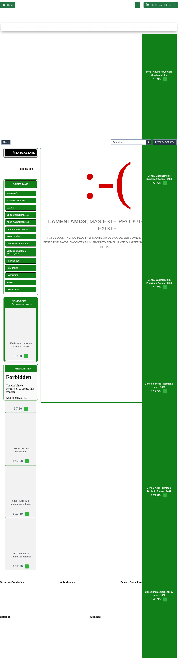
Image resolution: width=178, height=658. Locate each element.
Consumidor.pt (9, 609)
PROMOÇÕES (13, 261)
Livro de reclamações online (16, 598)
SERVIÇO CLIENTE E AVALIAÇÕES (16, 252)
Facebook (97, 621)
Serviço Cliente (70, 601)
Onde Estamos (70, 594)
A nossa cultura (70, 586)
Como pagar (68, 605)
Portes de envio (10, 601)
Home (6, 142)
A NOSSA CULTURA (16, 201)
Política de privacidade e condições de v (21, 590)
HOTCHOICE (12, 275)
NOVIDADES (12, 268)
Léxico (96, 636)
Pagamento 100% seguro (14, 605)
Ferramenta (8, 625)
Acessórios (8, 632)
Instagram (97, 625)
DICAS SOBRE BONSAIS (18, 229)
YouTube (97, 629)
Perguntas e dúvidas (72, 609)
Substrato (7, 629)
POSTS (10, 282)
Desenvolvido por (89, 654)
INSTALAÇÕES (13, 236)
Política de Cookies (12, 594)
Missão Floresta (100, 640)
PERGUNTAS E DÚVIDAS (18, 244)
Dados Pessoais (10, 586)
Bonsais (6, 621)
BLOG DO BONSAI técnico (19, 222)
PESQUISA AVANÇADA (164, 142)
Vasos (5, 636)
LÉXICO (10, 208)
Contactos (67, 598)
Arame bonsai (9, 643)
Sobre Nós (68, 590)
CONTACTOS (13, 290)
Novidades (98, 632)
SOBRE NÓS (12, 193)
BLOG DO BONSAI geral (18, 215)
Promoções (8, 640)
